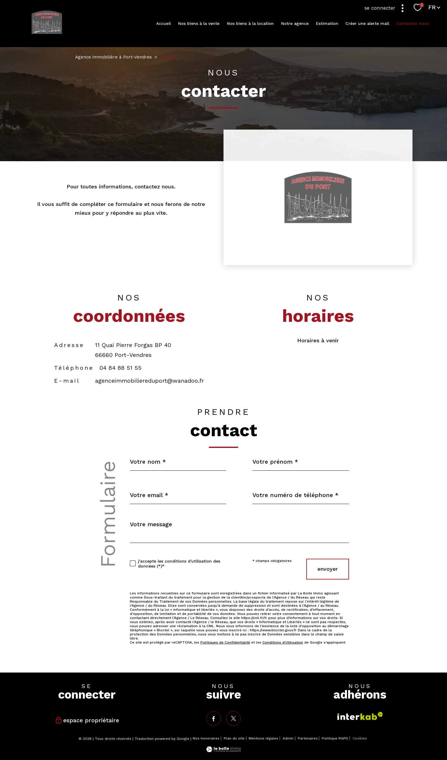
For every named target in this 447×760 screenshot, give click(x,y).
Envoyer (327, 569)
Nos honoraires (206, 738)
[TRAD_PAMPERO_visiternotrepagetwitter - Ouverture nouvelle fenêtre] (233, 718)
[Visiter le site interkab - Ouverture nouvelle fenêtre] (360, 716)
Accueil (163, 23)
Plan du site (234, 738)
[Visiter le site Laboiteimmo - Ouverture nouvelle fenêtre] (223, 750)
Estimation (327, 23)
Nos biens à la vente (198, 23)
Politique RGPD (335, 738)
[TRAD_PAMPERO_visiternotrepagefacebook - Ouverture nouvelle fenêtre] (213, 718)
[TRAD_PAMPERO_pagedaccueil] (47, 32)
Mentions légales (263, 738)
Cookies (360, 738)
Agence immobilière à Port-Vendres (113, 57)
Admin (288, 738)
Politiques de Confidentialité (225, 642)
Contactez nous (412, 23)
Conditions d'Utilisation (282, 642)
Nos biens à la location (250, 23)
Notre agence (295, 23)
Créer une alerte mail (367, 23)
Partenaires (308, 738)
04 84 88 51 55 (120, 380)
